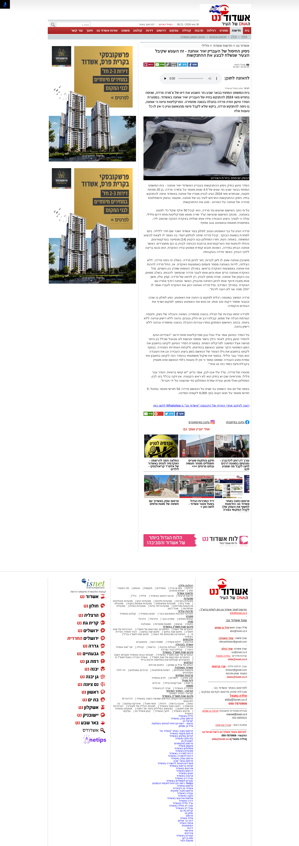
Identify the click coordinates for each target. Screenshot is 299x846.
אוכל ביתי (184, 603)
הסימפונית (187, 825)
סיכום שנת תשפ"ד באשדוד (177, 652)
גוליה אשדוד (186, 818)
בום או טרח (176, 588)
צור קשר (76, 30)
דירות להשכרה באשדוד (180, 755)
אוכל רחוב (173, 608)
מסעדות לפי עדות (159, 606)
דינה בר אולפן (185, 820)
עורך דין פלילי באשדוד (180, 805)
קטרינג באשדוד (184, 835)
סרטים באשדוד (181, 711)
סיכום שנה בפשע (150, 631)
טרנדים (156, 683)
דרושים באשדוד (184, 770)
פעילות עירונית (168, 647)
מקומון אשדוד (185, 745)
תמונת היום (157, 641)
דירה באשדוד (186, 800)
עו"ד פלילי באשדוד (182, 803)
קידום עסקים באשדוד (181, 736)
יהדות (163, 703)
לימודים (173, 677)
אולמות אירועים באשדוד (180, 798)
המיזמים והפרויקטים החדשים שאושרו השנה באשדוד (164, 698)
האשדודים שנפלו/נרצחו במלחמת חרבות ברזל (165, 659)
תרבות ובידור (185, 611)
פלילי (244, 36)
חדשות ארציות (218, 36)
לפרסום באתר (146, 24)
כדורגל (142, 618)
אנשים (136, 588)
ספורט (223, 30)
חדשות (236, 30)
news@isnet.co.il (237, 677)
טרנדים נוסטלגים (138, 670)
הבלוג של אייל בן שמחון (180, 665)
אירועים (189, 641)
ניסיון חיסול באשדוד (234, 88)
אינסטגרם (141, 641)
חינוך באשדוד (162, 711)
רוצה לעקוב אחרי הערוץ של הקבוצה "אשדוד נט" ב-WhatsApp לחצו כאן (201, 405)
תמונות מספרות (163, 624)
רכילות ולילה (185, 585)
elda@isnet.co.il (237, 659)
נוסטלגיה (146, 624)
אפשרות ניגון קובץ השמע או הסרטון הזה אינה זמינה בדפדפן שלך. (191, 78)
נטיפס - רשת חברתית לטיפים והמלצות (172, 723)
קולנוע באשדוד (128, 613)
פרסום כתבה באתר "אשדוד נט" (176, 731)
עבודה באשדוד (184, 793)
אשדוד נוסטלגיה (184, 667)
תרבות (199, 30)
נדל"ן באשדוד (185, 716)
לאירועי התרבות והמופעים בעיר (176, 613)
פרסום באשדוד (184, 785)
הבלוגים (188, 662)
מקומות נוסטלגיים (183, 670)
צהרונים (189, 833)
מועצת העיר (186, 840)
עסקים (173, 30)
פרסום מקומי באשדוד (181, 733)
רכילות (211, 30)
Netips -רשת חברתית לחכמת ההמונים (172, 783)
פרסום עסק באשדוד (181, 718)
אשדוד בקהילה (184, 644)
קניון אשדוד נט (142, 711)
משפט (125, 30)
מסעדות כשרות (137, 606)
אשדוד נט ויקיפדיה (182, 788)
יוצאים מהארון (176, 590)
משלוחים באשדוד (183, 748)
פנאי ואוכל (150, 703)
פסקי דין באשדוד (184, 688)
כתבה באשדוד (185, 795)
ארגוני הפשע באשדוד (192, 36)
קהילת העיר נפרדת (172, 649)
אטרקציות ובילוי (172, 683)
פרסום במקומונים (183, 743)
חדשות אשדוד (222, 45)
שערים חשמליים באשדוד (179, 780)
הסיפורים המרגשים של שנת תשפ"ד (170, 657)
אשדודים (161, 588)
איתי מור (188, 830)
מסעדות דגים (144, 601)
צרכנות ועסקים (184, 675)
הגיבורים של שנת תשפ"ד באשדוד (175, 654)
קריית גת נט (186, 810)
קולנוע (137, 30)
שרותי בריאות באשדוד (181, 765)
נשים (190, 703)
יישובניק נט (186, 740)
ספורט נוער (168, 618)
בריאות (152, 647)
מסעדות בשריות (184, 601)
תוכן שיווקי (187, 677)
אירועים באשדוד (184, 768)
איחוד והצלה (186, 823)
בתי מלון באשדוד (184, 738)
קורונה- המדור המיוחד (181, 693)
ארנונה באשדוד (184, 775)
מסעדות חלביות (163, 601)
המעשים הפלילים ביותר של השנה (154, 708)
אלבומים (188, 639)
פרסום (189, 815)
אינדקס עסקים (132, 703)
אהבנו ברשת (177, 703)
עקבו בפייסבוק (237, 422)
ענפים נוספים (186, 618)
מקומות (148, 588)
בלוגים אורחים (156, 665)
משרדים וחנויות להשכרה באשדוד (175, 763)
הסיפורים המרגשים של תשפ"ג (152, 629)
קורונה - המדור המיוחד (179, 690)
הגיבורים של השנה (183, 629)
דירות (149, 30)
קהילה (186, 30)
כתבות (189, 624)
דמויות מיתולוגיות (161, 670)
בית (247, 30)
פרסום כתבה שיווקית (181, 790)
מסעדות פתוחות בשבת (139, 603)
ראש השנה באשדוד (170, 706)
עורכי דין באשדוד (161, 688)
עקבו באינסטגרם (202, 422)
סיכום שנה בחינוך (172, 631)
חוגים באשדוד (147, 613)
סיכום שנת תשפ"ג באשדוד (178, 626)
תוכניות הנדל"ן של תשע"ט (141, 706)
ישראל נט (188, 721)
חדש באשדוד (159, 677)
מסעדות (188, 598)
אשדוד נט (242, 45)
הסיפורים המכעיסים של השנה (169, 634)
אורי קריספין (218, 666)
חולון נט (188, 813)
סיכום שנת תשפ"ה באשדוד (177, 696)
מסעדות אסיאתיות (165, 603)
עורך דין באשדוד (184, 808)
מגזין (190, 621)
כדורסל (154, 618)
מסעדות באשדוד (184, 750)
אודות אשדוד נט (107, 30)
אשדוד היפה (186, 647)
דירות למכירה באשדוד (181, 753)
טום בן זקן (187, 838)
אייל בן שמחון (186, 726)
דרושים (161, 30)
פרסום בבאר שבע (183, 760)
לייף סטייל (187, 680)
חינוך (89, 30)
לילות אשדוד (174, 641)
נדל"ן (234, 36)
